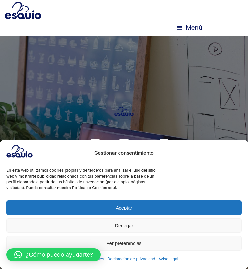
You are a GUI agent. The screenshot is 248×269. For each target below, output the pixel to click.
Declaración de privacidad (131, 258)
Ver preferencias (123, 243)
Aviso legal (168, 258)
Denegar (124, 225)
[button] (189, 28)
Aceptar (124, 207)
